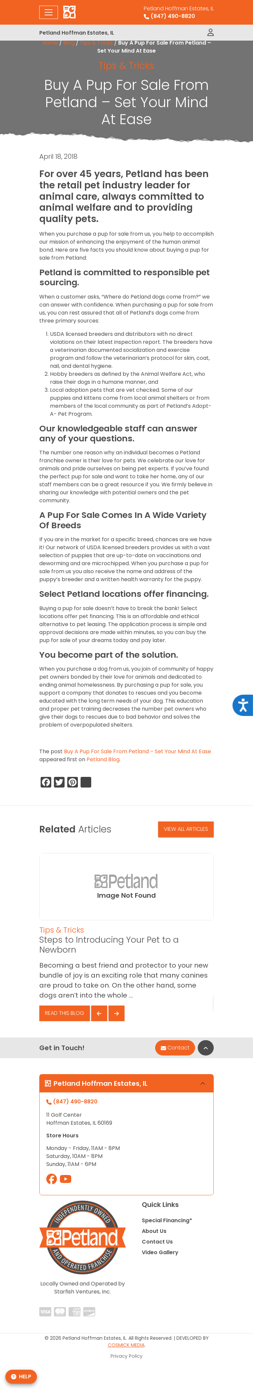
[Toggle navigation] (48, 12)
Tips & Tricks (96, 43)
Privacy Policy (126, 1356)
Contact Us (157, 1242)
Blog (69, 43)
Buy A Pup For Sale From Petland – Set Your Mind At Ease (137, 751)
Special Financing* (167, 1220)
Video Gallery (160, 1252)
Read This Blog (64, 1013)
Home (50, 43)
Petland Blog (103, 759)
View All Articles (186, 829)
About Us (154, 1231)
